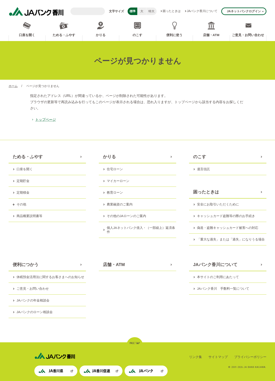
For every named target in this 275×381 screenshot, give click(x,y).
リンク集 (195, 357)
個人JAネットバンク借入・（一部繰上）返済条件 (141, 230)
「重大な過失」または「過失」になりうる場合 (231, 239)
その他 (21, 204)
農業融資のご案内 (120, 204)
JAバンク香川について (202, 10)
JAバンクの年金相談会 (33, 300)
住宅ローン (115, 169)
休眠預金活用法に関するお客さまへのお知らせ (50, 277)
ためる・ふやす (64, 35)
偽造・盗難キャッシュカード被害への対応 (227, 228)
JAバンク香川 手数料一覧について (223, 288)
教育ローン (115, 192)
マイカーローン (118, 181)
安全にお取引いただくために (218, 204)
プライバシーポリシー (250, 357)
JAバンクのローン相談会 (35, 312)
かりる (100, 35)
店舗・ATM (211, 35)
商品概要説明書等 (29, 216)
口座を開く (27, 35)
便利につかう (25, 264)
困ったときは (172, 10)
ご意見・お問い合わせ (248, 35)
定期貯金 (23, 181)
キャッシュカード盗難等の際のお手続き (226, 216)
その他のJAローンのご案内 (126, 216)
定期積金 (23, 192)
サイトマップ (218, 357)
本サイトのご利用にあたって (218, 277)
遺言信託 (203, 169)
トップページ (45, 119)
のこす (137, 35)
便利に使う (174, 35)
